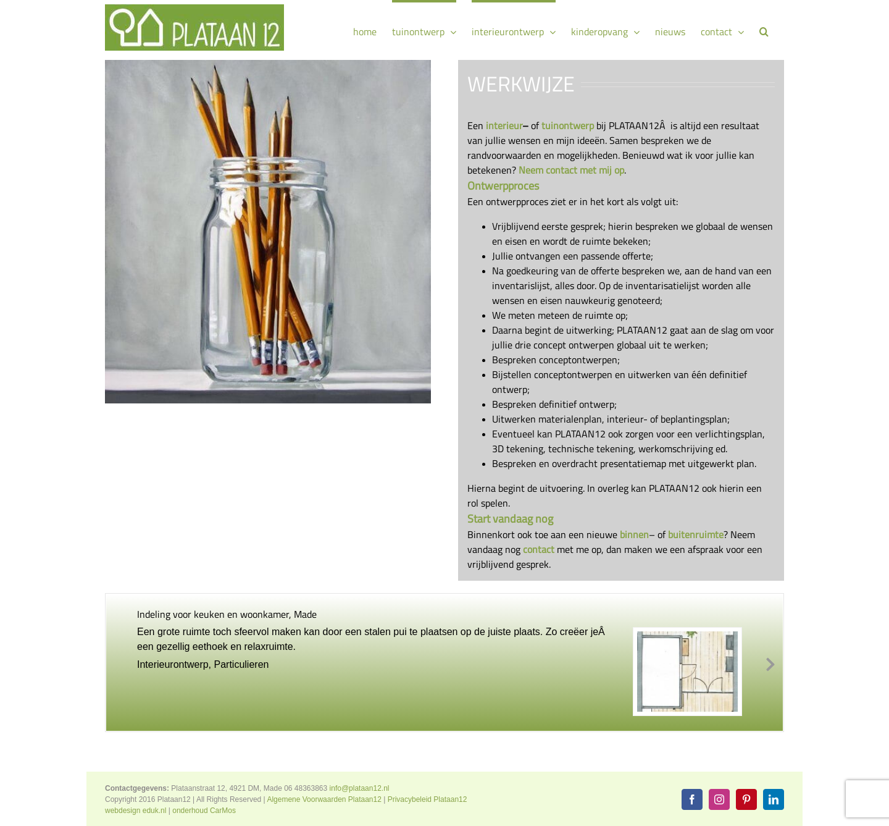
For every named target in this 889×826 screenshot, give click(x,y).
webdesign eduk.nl (135, 810)
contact (538, 549)
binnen (634, 534)
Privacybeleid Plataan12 (427, 799)
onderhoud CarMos (204, 810)
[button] (764, 30)
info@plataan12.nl (360, 788)
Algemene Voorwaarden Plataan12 (324, 799)
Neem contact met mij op (571, 169)
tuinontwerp (567, 125)
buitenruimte (696, 534)
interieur (504, 125)
